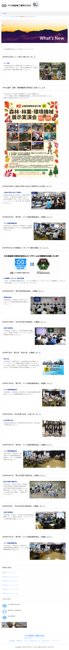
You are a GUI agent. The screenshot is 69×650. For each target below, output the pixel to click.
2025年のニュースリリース (10, 581)
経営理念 (19, 641)
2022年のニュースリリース (10, 593)
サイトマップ (56, 641)
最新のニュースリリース (9, 572)
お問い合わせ (46, 641)
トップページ (5, 16)
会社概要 (11, 641)
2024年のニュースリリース (10, 585)
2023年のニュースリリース (10, 589)
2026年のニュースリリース (10, 577)
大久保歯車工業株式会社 (34, 637)
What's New (14, 16)
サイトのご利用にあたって (32, 641)
